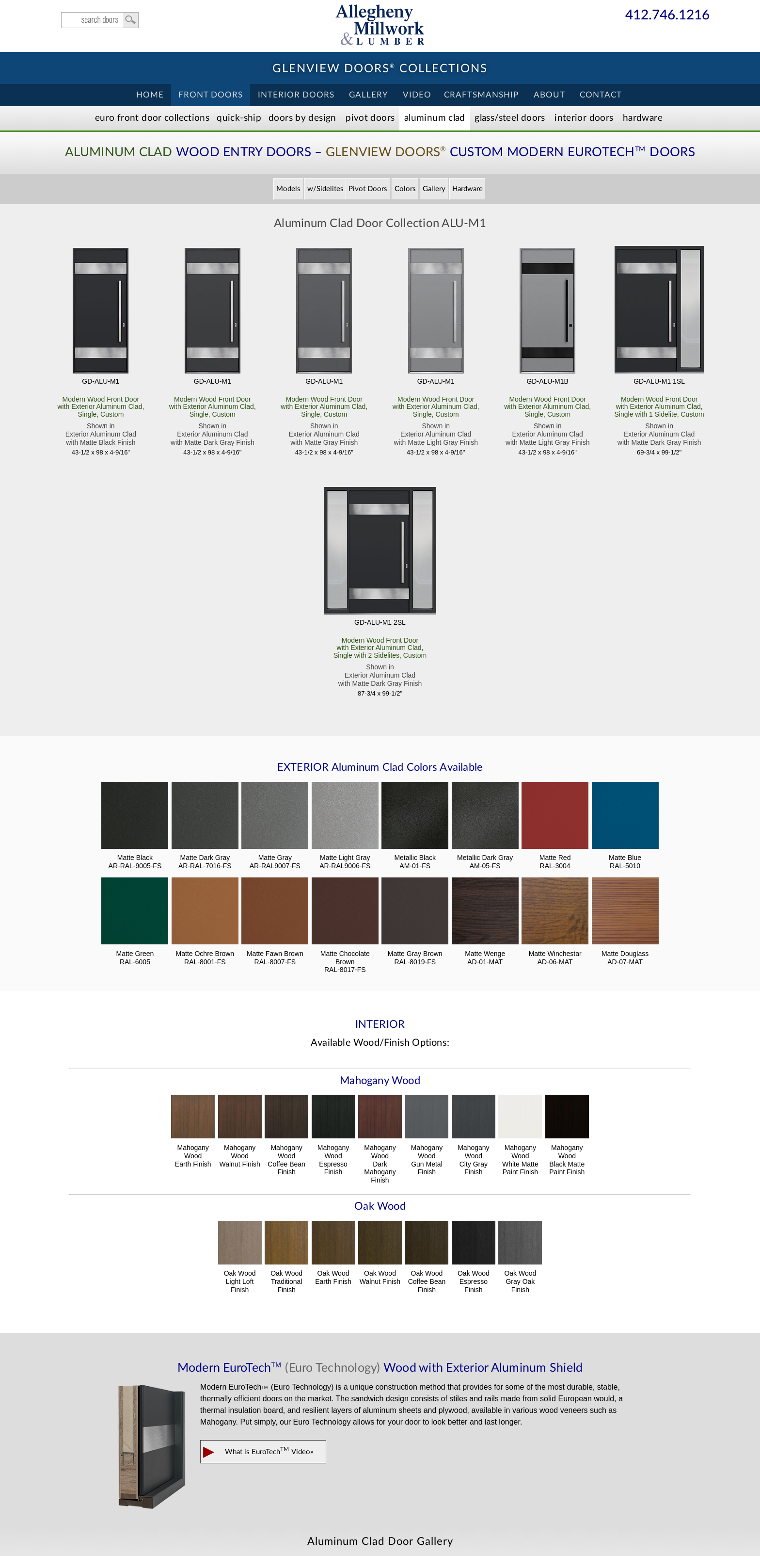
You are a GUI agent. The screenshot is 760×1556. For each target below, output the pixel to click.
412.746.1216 (667, 16)
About (549, 95)
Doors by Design (302, 118)
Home (150, 95)
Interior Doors (296, 95)
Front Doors (210, 95)
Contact (601, 95)
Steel (510, 118)
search (100, 20)
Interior (583, 118)
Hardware (643, 118)
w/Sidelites (325, 189)
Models (288, 189)
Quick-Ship (239, 118)
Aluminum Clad (434, 118)
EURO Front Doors (152, 118)
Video (417, 95)
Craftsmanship (481, 95)
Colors (405, 189)
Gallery (368, 95)
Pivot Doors (370, 118)
